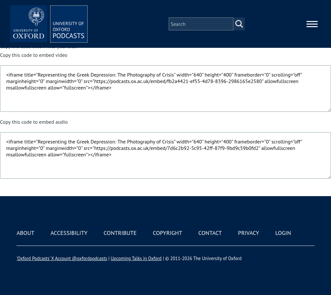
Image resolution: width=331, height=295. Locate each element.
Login (283, 233)
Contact (210, 233)
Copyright (167, 233)
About (25, 233)
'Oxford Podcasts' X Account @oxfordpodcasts (61, 258)
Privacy (248, 233)
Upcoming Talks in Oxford (136, 258)
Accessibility (68, 233)
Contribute (120, 233)
